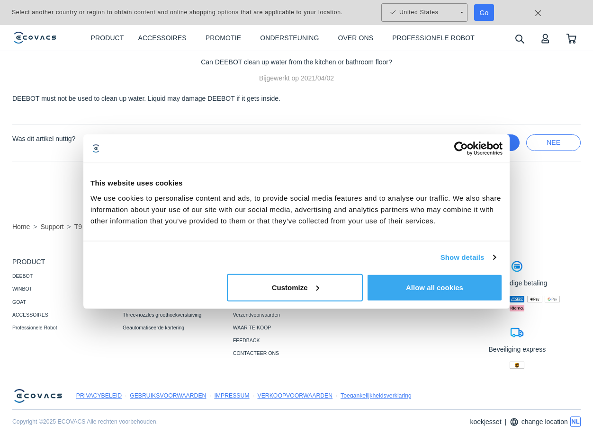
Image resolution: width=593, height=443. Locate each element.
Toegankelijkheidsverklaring (376, 395)
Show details (462, 257)
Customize (295, 287)
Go (484, 13)
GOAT (19, 302)
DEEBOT (22, 276)
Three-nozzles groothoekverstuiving (162, 315)
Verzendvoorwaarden (256, 315)
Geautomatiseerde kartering (153, 327)
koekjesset (485, 421)
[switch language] (575, 421)
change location (539, 421)
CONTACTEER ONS (256, 353)
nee (553, 142)
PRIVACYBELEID (99, 395)
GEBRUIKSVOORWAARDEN (168, 395)
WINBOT (22, 289)
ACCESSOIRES (30, 315)
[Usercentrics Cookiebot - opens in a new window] (461, 149)
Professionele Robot (34, 327)
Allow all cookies (434, 287)
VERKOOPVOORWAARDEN (295, 395)
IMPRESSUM (231, 395)
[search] (519, 38)
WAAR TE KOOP (252, 327)
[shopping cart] (571, 38)
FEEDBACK (246, 340)
